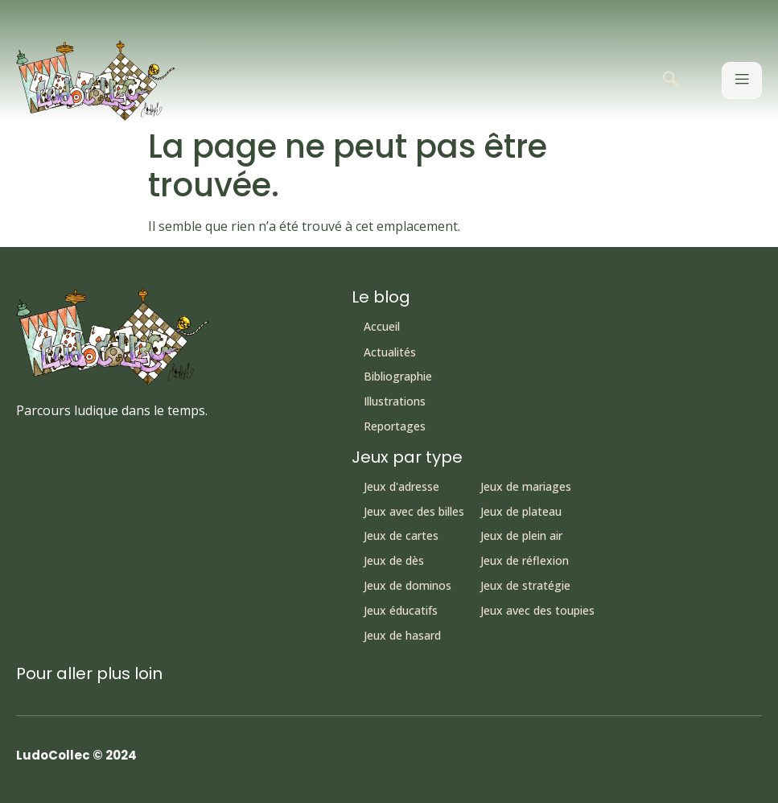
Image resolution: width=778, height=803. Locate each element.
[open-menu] (742, 80)
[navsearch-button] (671, 80)
